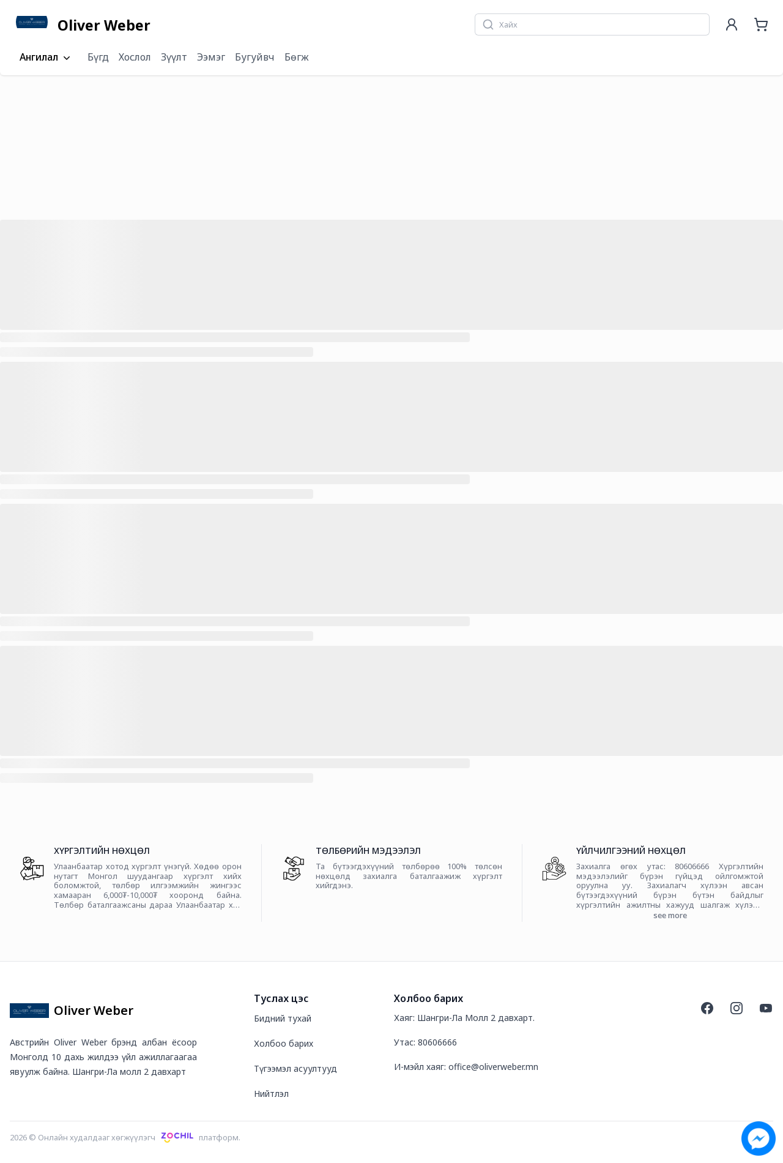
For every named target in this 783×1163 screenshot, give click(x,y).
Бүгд (98, 57)
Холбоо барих (283, 1043)
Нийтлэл (271, 1093)
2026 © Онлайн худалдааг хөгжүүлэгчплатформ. (125, 1137)
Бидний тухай (282, 1018)
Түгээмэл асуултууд (295, 1068)
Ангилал (46, 57)
